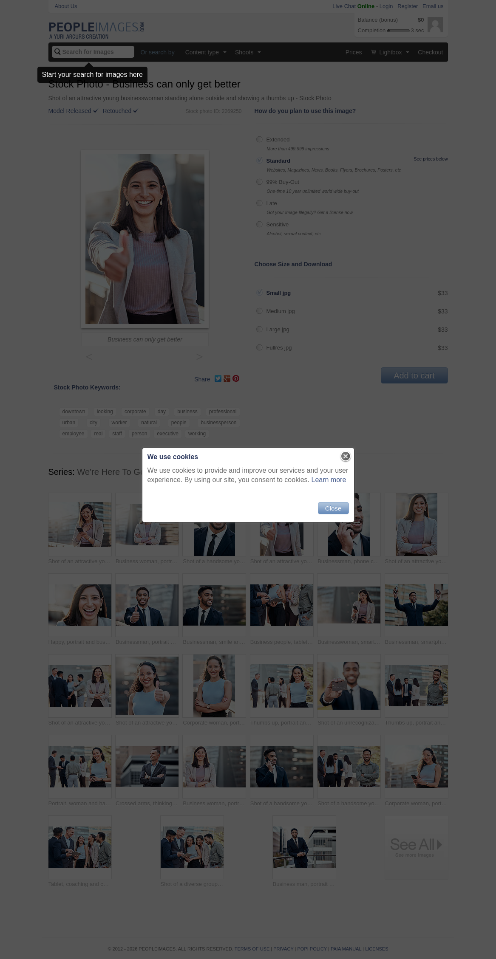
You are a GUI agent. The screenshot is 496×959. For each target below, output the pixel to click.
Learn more (329, 479)
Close (333, 508)
